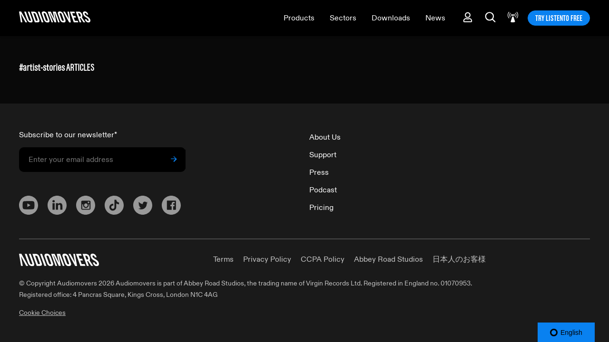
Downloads (391, 18)
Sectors (343, 18)
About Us (325, 137)
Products (299, 18)
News (435, 18)
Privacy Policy (267, 259)
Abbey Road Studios (388, 259)
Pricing (321, 207)
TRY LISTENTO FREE (558, 18)
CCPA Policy (322, 259)
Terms (223, 259)
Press (319, 172)
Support (322, 155)
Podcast (323, 190)
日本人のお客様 (459, 259)
